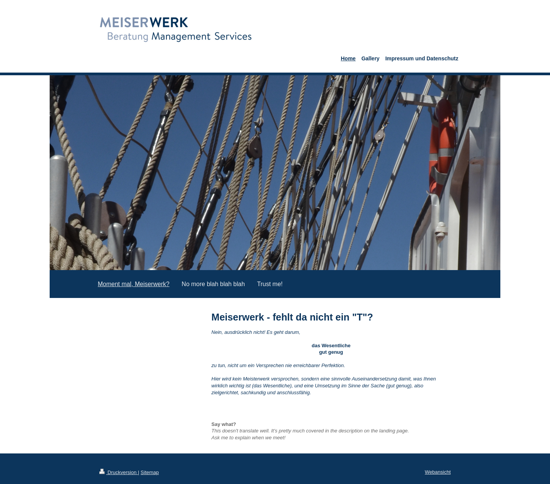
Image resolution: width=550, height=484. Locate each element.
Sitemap (150, 472)
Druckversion (118, 472)
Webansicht (438, 472)
